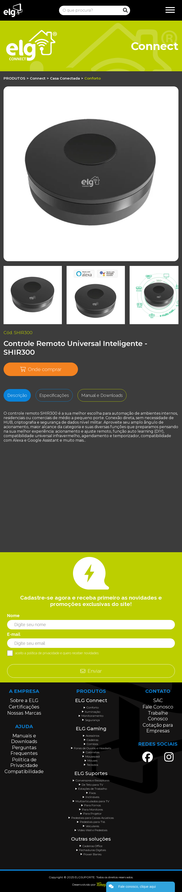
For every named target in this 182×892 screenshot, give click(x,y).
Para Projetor (92, 813)
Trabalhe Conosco (158, 716)
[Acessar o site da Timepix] (103, 885)
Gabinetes (92, 752)
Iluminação (92, 711)
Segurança (92, 720)
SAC (158, 700)
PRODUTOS (14, 78)
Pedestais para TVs (92, 822)
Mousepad (92, 756)
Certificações (24, 707)
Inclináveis (92, 797)
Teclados (92, 764)
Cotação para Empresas (158, 728)
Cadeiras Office (92, 846)
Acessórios (92, 735)
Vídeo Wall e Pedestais (92, 830)
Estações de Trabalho (92, 788)
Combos (92, 744)
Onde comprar (41, 369)
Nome (13, 615)
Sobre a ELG (24, 700)
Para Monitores (92, 809)
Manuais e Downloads (24, 738)
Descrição (17, 395)
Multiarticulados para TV (92, 801)
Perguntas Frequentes (24, 750)
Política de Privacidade (24, 762)
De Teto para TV (92, 784)
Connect (38, 78)
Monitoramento (92, 715)
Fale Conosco (157, 707)
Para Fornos (92, 805)
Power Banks (92, 854)
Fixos (92, 793)
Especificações (54, 395)
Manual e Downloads (102, 395)
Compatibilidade (24, 771)
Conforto (92, 78)
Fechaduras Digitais (92, 850)
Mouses (92, 760)
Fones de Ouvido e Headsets (92, 748)
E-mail (13, 634)
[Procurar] (125, 10)
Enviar (91, 671)
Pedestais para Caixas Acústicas (92, 818)
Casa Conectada (65, 78)
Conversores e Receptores (92, 780)
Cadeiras (92, 740)
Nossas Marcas (24, 713)
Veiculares (92, 826)
